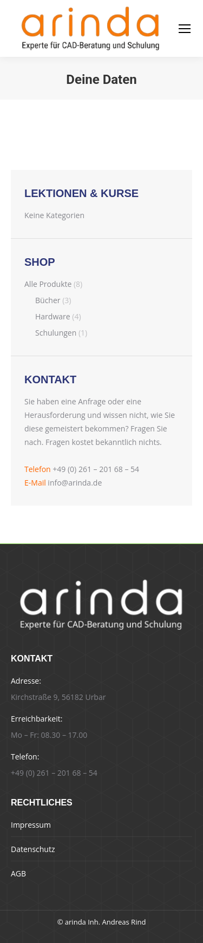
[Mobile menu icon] (184, 28)
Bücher (48, 300)
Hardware (52, 316)
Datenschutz (33, 849)
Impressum (31, 825)
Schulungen (55, 333)
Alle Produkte (47, 284)
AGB (18, 873)
